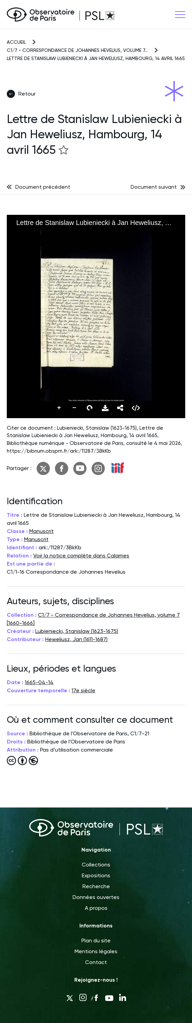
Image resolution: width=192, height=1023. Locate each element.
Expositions (96, 875)
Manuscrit (41, 531)
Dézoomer (75, 408)
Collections (96, 864)
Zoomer (59, 408)
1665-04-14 (39, 682)
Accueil (16, 42)
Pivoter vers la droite (90, 408)
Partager (120, 408)
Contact (96, 962)
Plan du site (96, 940)
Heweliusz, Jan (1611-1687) (76, 639)
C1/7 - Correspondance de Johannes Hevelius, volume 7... (77, 50)
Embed (136, 408)
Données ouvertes (96, 897)
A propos (96, 908)
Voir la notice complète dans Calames (81, 555)
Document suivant (154, 187)
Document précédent (42, 187)
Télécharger (105, 408)
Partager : (19, 468)
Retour (21, 94)
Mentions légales (96, 951)
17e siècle (83, 690)
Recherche (96, 886)
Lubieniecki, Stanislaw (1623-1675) (76, 631)
